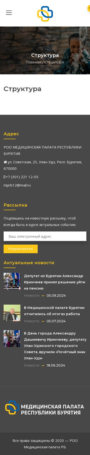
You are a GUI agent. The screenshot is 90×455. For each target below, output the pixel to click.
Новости (31, 295)
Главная (33, 62)
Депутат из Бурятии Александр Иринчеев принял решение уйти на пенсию (54, 282)
